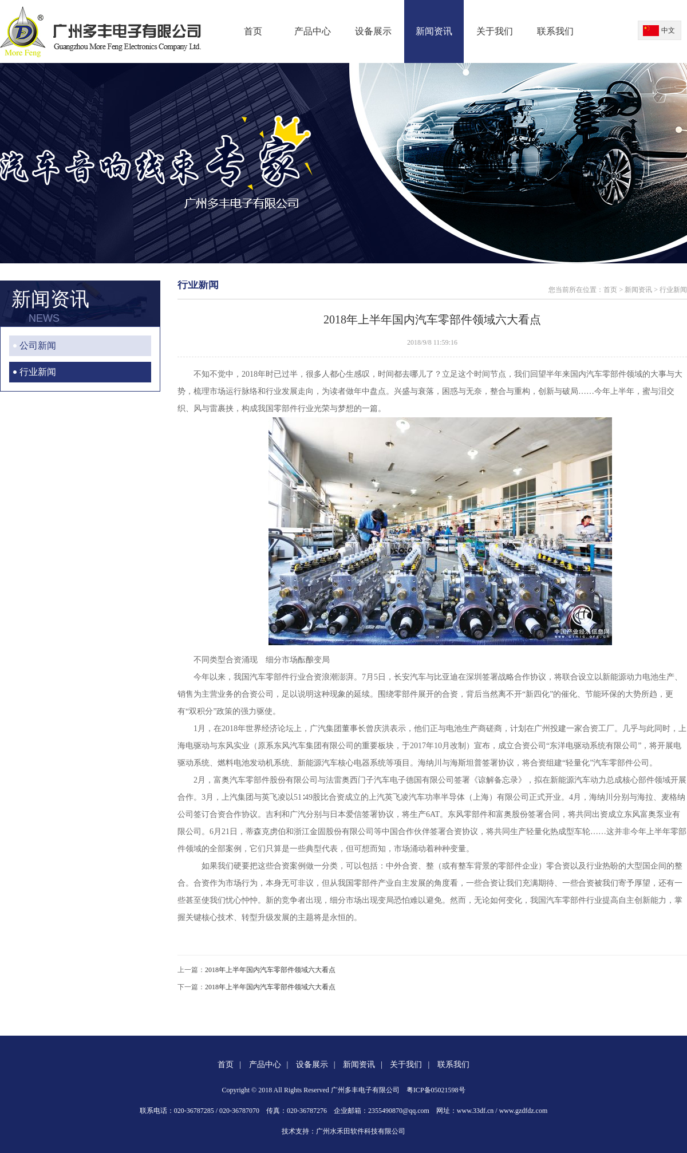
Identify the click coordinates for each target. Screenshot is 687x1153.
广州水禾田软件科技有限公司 (360, 1131)
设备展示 (373, 31)
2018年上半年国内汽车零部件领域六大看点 (270, 970)
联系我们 (555, 31)
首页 (253, 31)
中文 (668, 30)
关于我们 (494, 31)
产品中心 (312, 31)
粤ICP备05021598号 (435, 1090)
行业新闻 (37, 372)
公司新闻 (37, 345)
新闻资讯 (434, 31)
